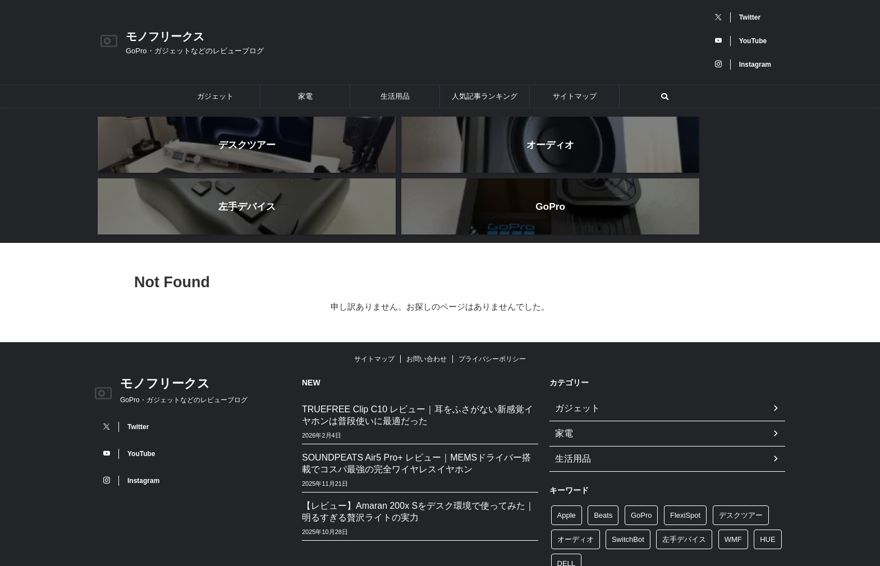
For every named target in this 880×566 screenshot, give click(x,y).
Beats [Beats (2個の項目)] (603, 449)
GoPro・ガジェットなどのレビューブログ (183, 338)
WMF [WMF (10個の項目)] (733, 474)
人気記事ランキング (484, 96)
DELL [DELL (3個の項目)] (566, 498)
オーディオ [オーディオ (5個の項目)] (575, 474)
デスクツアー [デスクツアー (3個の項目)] (741, 449)
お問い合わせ (426, 297)
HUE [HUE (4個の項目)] (767, 474)
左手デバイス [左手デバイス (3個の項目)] (684, 474)
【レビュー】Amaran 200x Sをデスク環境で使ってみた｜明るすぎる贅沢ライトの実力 (418, 450)
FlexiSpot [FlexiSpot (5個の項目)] (685, 449)
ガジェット (215, 96)
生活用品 (395, 96)
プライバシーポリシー (492, 297)
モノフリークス (165, 36)
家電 (305, 96)
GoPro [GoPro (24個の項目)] (641, 449)
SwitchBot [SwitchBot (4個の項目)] (628, 474)
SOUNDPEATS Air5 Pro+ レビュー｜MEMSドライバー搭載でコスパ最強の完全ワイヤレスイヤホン (416, 401)
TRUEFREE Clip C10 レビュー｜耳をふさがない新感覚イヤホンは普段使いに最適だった (417, 353)
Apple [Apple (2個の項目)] (566, 449)
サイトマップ (575, 96)
